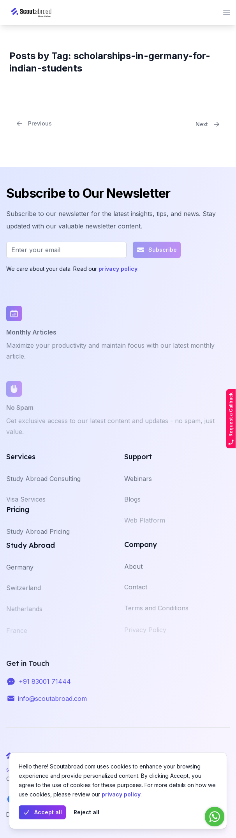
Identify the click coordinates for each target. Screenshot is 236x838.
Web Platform (144, 527)
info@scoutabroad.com (52, 702)
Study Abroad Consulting (43, 484)
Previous (34, 123)
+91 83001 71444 (45, 685)
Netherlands (24, 616)
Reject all (86, 812)
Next (207, 124)
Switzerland (23, 594)
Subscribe (157, 252)
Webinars (138, 484)
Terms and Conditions (156, 615)
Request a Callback (231, 418)
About (133, 572)
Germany (19, 573)
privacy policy (121, 794)
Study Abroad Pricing (38, 537)
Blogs (132, 505)
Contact (135, 593)
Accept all (42, 812)
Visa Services (26, 505)
